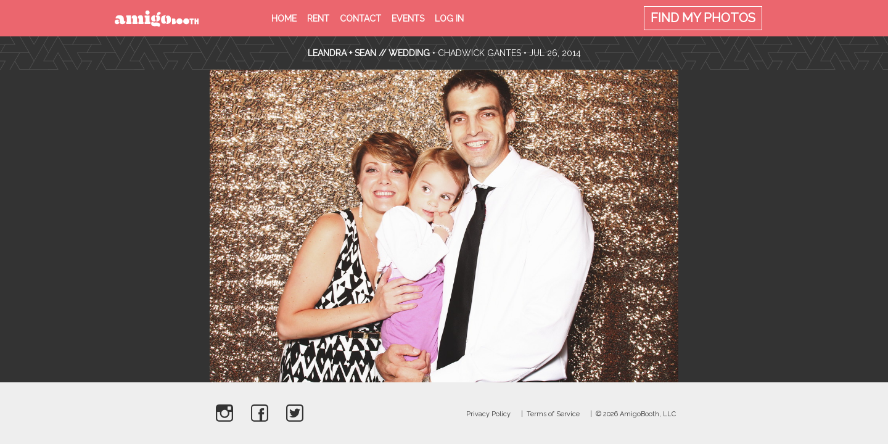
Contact (360, 18)
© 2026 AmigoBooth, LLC (636, 414)
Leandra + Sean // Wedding (369, 53)
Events (408, 18)
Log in (449, 18)
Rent (318, 18)
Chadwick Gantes (479, 53)
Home (284, 18)
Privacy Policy (488, 414)
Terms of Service (553, 414)
